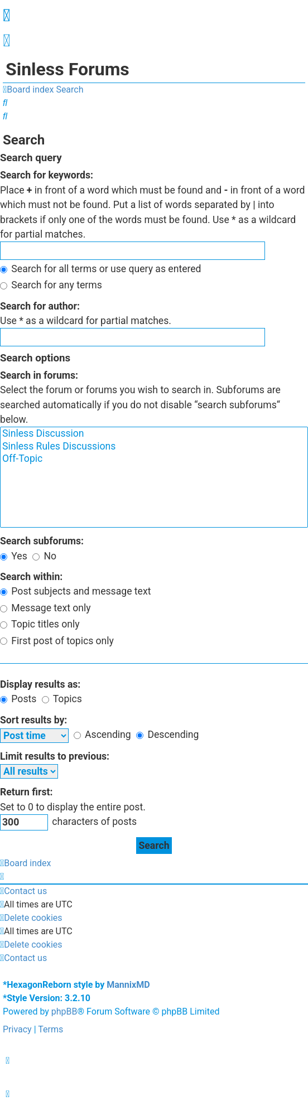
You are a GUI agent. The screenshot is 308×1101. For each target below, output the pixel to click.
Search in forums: (39, 375)
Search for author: (40, 306)
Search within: (31, 576)
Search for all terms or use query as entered (100, 268)
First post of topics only (57, 640)
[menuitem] (6, 43)
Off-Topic (154, 459)
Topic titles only (40, 624)
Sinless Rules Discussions (154, 447)
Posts (18, 698)
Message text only (45, 608)
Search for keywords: (46, 175)
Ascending (102, 734)
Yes (13, 556)
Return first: (26, 792)
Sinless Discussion (154, 434)
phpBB (64, 1011)
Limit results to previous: (54, 756)
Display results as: (40, 684)
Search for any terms (51, 285)
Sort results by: (33, 720)
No (44, 556)
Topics (62, 698)
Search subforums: (42, 541)
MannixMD (128, 984)
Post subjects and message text (75, 591)
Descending (167, 734)
